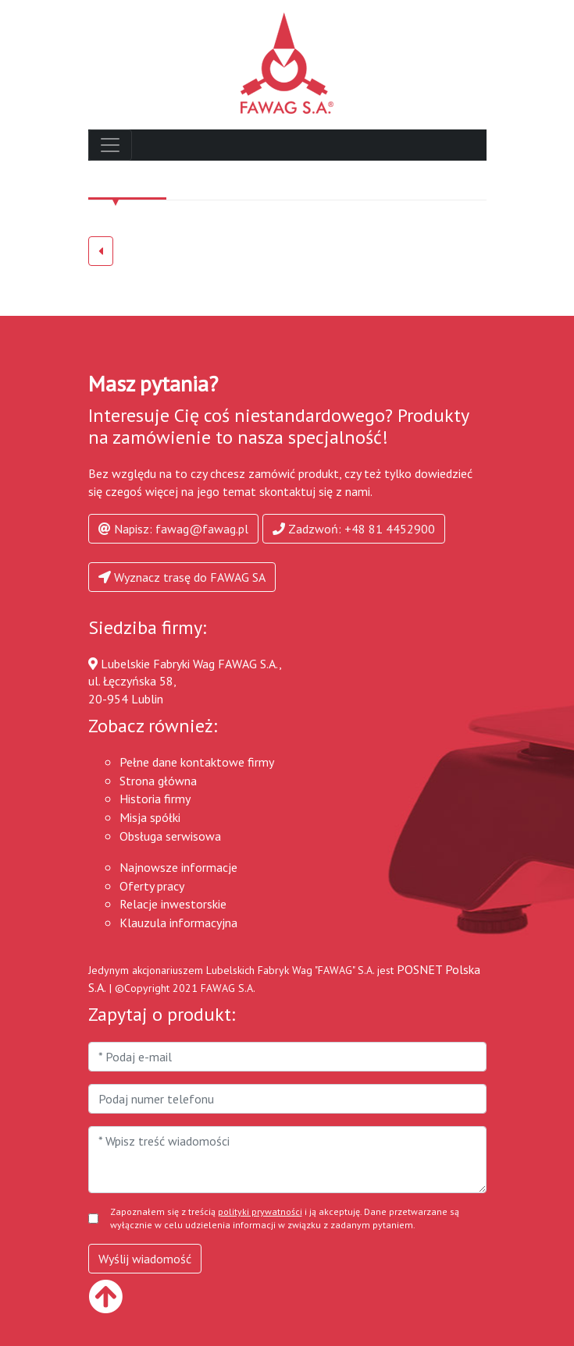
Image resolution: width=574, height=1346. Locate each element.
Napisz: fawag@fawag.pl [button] (173, 529)
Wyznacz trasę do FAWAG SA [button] (182, 577)
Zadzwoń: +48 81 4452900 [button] (354, 529)
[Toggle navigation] (110, 145)
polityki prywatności (260, 1211)
